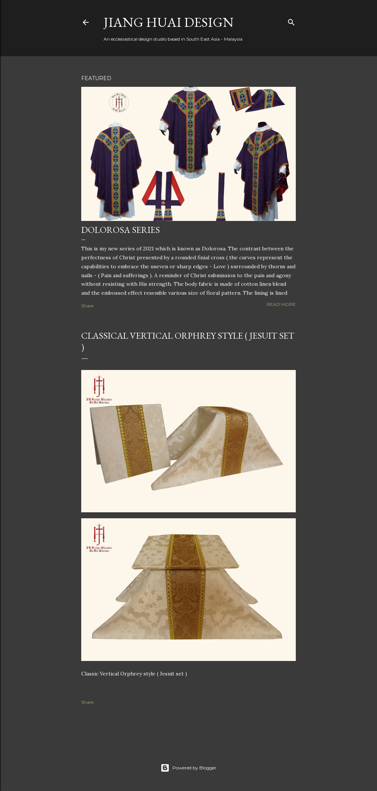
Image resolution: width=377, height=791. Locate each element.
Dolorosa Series (120, 229)
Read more (281, 304)
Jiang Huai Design (169, 22)
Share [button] (87, 306)
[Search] (291, 20)
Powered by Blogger (188, 767)
